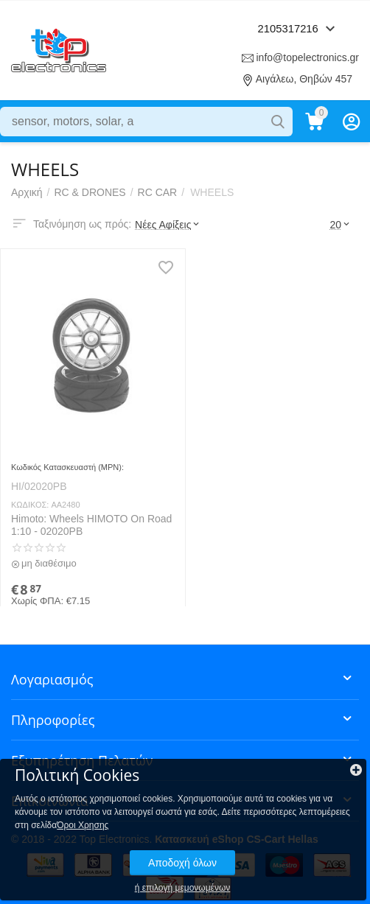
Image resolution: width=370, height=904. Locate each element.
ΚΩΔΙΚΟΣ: (30, 504)
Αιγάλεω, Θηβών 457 (304, 79)
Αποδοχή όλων (182, 863)
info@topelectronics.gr (307, 57)
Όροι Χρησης (82, 825)
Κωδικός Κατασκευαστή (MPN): (67, 467)
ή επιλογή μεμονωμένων (183, 888)
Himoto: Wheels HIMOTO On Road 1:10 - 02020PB (91, 525)
